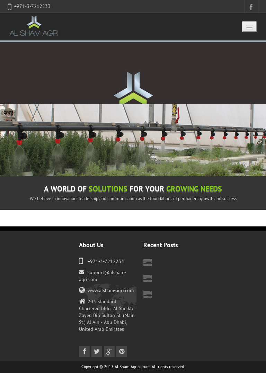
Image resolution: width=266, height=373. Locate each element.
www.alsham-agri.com (111, 290)
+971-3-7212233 (32, 6)
